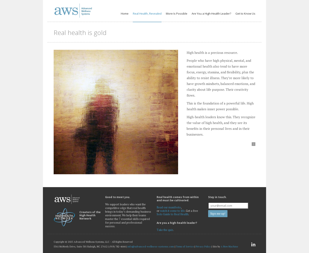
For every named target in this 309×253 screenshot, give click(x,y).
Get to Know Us (245, 13)
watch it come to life (172, 211)
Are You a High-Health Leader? (211, 13)
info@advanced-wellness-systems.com (150, 246)
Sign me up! (217, 213)
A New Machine (229, 246)
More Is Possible (176, 13)
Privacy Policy (203, 246)
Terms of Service (185, 246)
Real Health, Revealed (147, 13)
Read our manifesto (169, 207)
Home (125, 13)
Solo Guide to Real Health (172, 214)
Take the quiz (165, 230)
